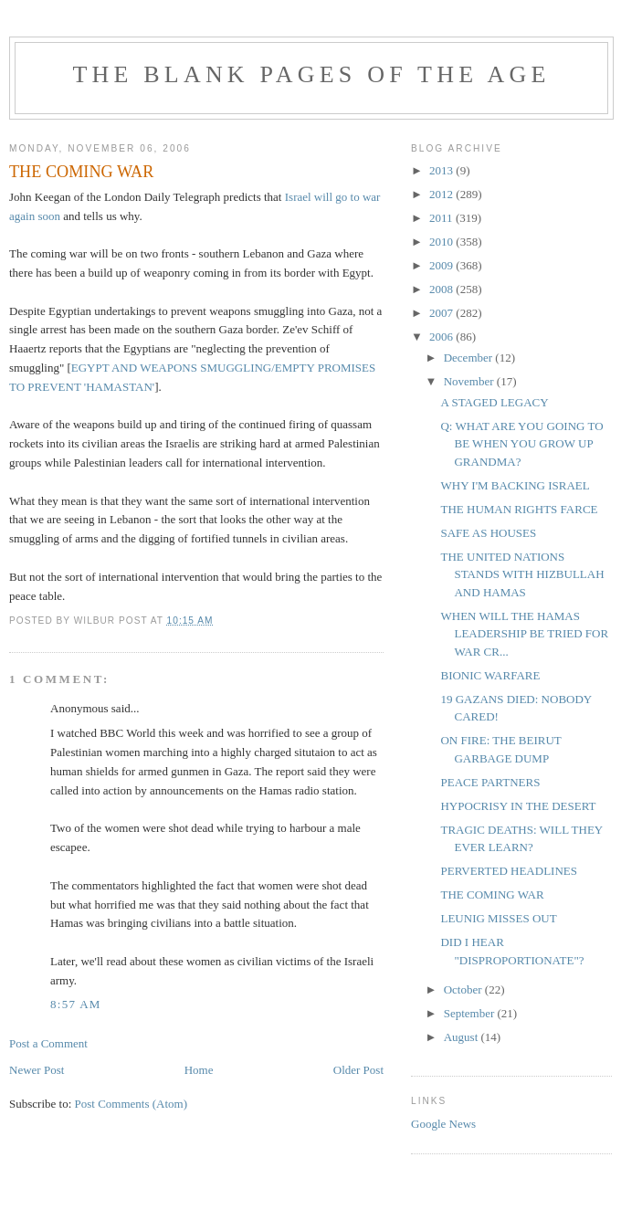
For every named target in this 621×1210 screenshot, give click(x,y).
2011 (442, 218)
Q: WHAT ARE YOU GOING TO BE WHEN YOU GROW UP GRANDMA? (521, 443)
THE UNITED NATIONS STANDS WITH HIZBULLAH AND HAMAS (522, 574)
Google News (443, 1124)
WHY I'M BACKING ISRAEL (514, 485)
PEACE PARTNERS (490, 782)
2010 (442, 241)
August (462, 1037)
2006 (442, 336)
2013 (442, 170)
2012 (442, 194)
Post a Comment (48, 1043)
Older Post (358, 1070)
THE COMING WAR (491, 894)
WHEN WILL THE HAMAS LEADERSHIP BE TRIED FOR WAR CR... (524, 633)
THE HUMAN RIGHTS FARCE (518, 509)
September (471, 1013)
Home (199, 1070)
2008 (442, 289)
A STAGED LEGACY (494, 402)
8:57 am (75, 1004)
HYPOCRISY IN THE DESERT (517, 806)
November (470, 381)
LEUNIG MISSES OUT (498, 918)
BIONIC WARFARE (490, 675)
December (470, 357)
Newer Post (36, 1070)
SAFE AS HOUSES (488, 533)
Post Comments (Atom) (131, 1103)
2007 (442, 313)
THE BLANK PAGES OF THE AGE (311, 74)
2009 (442, 265)
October (464, 989)
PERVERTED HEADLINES (508, 871)
